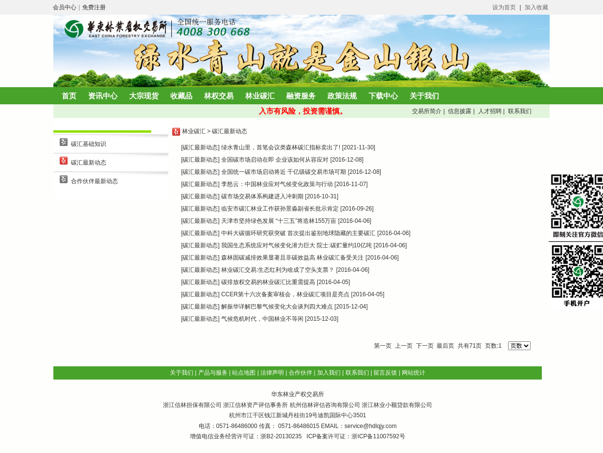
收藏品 (181, 96)
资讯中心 (102, 96)
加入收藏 (536, 7)
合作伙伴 (300, 372)
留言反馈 (385, 372)
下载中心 (383, 96)
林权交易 (218, 96)
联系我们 (518, 111)
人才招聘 (488, 111)
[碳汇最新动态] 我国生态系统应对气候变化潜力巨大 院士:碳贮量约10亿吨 (276, 245)
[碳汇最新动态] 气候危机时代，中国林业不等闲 (242, 318)
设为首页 (504, 7)
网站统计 (413, 372)
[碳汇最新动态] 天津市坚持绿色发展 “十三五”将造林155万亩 (258, 220)
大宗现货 (144, 96)
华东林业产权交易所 (297, 394)
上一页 (404, 345)
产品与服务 (213, 372)
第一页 (383, 345)
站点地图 (243, 372)
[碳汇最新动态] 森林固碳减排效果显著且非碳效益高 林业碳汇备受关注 (272, 257)
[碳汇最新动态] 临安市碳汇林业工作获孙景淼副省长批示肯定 (260, 208)
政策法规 (342, 96)
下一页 (425, 345)
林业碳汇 (260, 96)
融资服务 (301, 96)
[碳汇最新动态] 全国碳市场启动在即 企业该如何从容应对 (254, 159)
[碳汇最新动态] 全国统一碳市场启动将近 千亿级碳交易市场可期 (263, 171)
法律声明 (272, 372)
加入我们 (329, 372)
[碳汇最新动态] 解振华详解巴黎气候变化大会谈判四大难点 (257, 306)
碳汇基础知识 (88, 144)
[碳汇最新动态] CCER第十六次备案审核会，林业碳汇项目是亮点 (265, 294)
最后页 (445, 345)
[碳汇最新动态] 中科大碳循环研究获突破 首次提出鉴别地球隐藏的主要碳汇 (278, 233)
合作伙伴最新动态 (94, 181)
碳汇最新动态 (88, 162)
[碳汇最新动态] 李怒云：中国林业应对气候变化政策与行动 (257, 184)
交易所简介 (426, 111)
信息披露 (458, 111)
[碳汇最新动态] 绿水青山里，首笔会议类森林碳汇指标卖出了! (260, 147)
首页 (69, 96)
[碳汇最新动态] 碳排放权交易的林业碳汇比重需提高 (248, 282)
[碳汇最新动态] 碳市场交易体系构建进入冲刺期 (242, 196)
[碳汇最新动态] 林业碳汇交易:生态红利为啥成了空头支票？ (257, 269)
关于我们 (424, 96)
